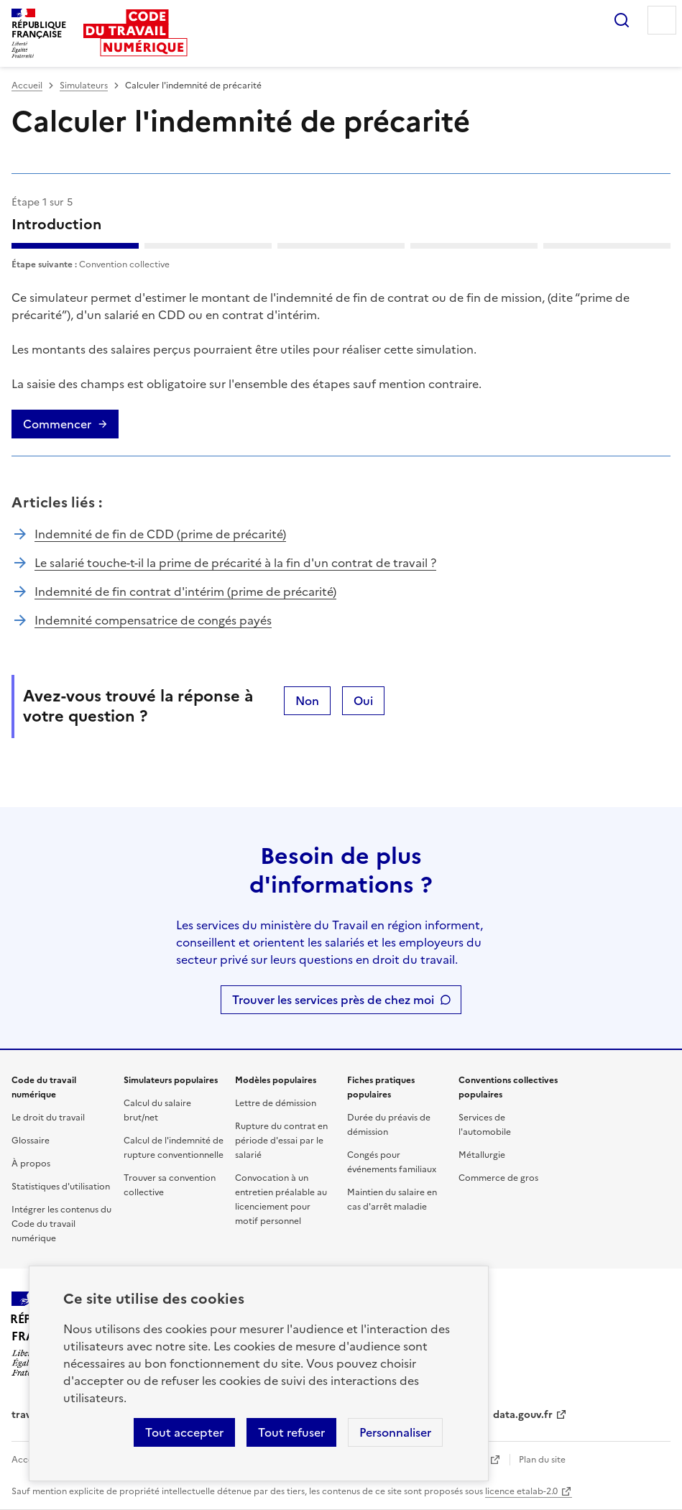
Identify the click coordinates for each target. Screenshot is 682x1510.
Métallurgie (481, 1154)
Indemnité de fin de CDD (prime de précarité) (160, 534)
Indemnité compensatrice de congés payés (153, 620)
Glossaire (30, 1140)
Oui (363, 700)
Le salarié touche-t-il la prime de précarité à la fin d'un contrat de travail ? (235, 562)
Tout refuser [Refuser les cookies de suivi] (291, 1432)
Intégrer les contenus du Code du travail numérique (61, 1224)
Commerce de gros (498, 1177)
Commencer (57, 424)
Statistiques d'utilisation (60, 1186)
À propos (30, 1163)
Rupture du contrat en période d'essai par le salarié (281, 1140)
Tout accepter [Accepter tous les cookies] (184, 1432)
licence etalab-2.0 (521, 1491)
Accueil (26, 85)
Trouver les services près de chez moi (333, 999)
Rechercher (621, 20)
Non (307, 700)
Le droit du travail (48, 1117)
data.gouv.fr (523, 1414)
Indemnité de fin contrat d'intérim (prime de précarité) (185, 591)
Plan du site (542, 1459)
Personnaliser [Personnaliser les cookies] (395, 1432)
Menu (662, 20)
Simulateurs (84, 85)
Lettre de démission (275, 1103)
